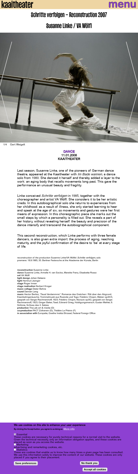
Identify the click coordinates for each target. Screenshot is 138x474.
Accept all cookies (95, 469)
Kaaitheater (69, 159)
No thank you (89, 463)
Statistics (22, 449)
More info (69, 429)
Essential (22, 434)
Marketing (22, 444)
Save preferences (25, 463)
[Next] (133, 87)
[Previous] (5, 87)
